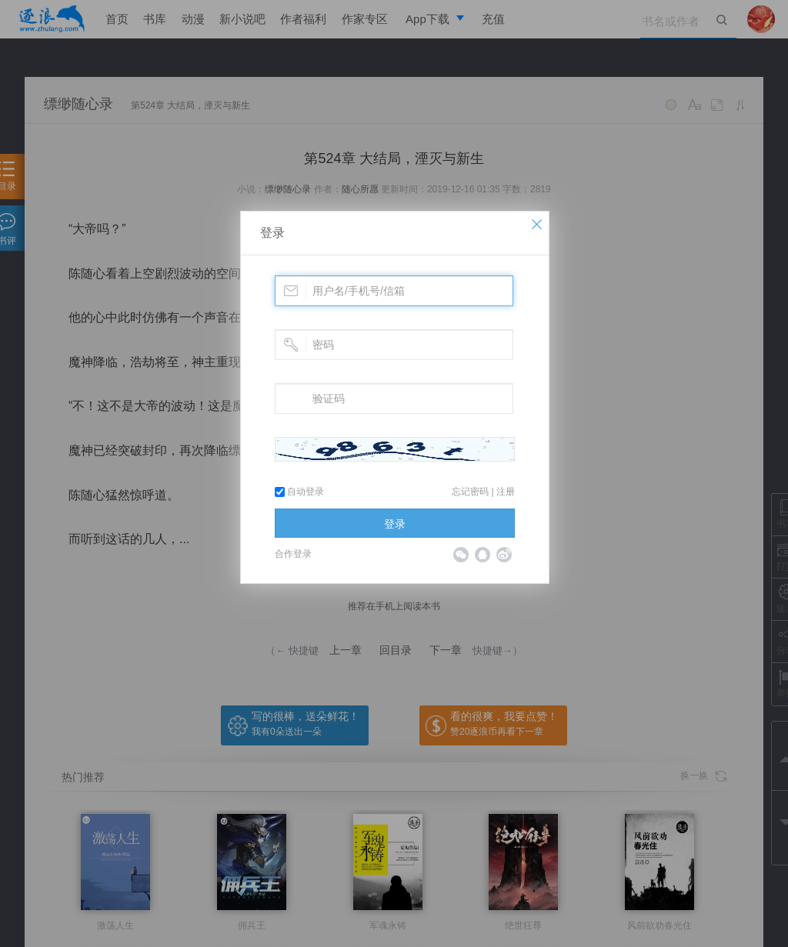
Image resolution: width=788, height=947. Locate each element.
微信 (461, 554)
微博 (504, 554)
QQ (482, 554)
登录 (272, 232)
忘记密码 (470, 491)
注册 (505, 491)
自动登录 (299, 491)
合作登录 (293, 554)
